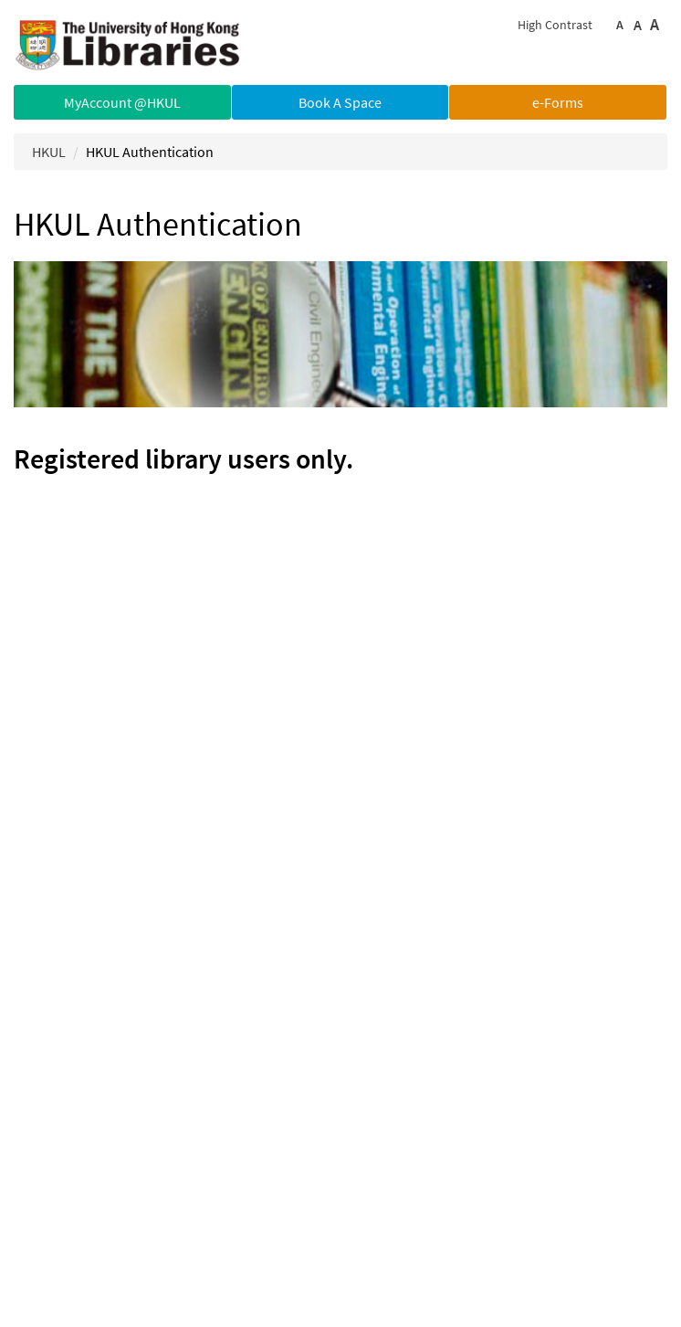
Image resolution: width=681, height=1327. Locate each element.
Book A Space (340, 102)
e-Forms (557, 102)
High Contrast (555, 24)
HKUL (49, 151)
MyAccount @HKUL (122, 102)
